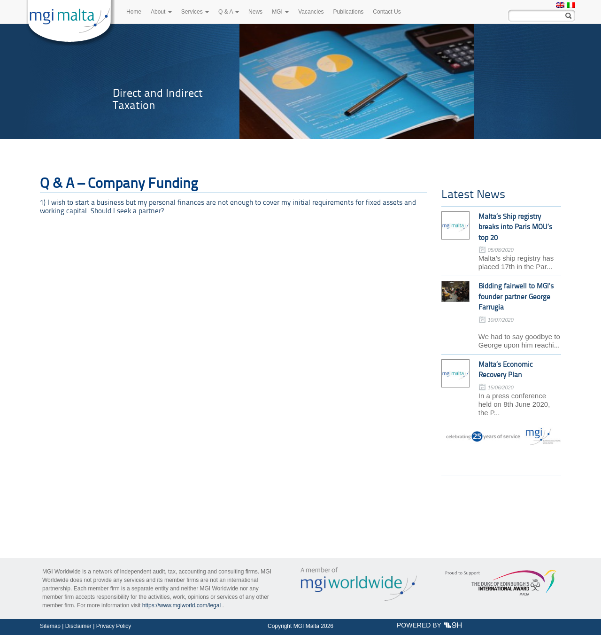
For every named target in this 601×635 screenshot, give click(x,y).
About (161, 11)
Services (195, 11)
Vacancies (311, 11)
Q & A (228, 11)
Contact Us (387, 11)
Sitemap (50, 626)
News (255, 11)
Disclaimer (78, 626)
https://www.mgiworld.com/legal (181, 605)
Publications (348, 11)
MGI (280, 11)
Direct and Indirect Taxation (158, 99)
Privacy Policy (113, 626)
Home (133, 11)
